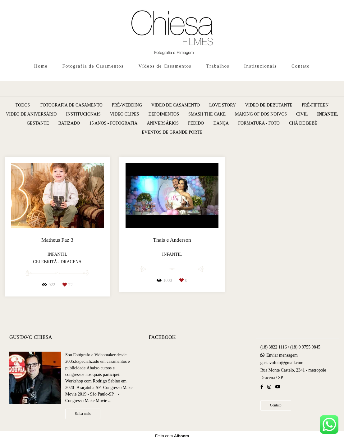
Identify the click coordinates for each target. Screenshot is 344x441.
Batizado (69, 123)
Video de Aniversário (31, 114)
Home (41, 66)
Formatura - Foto (259, 123)
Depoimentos (163, 114)
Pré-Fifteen (315, 105)
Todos (23, 105)
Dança (221, 123)
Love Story (222, 105)
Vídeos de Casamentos (165, 66)
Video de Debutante (268, 105)
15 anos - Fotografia (113, 123)
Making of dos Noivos (261, 114)
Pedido (196, 123)
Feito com (172, 436)
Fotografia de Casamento (71, 105)
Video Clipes (124, 114)
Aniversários (163, 123)
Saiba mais (83, 414)
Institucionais (260, 66)
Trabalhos (218, 66)
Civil (302, 114)
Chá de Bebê (303, 123)
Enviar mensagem (282, 355)
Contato (300, 66)
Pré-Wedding (127, 105)
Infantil (327, 114)
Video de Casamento (175, 105)
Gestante (38, 123)
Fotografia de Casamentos (93, 66)
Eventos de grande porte (172, 132)
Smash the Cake (207, 114)
